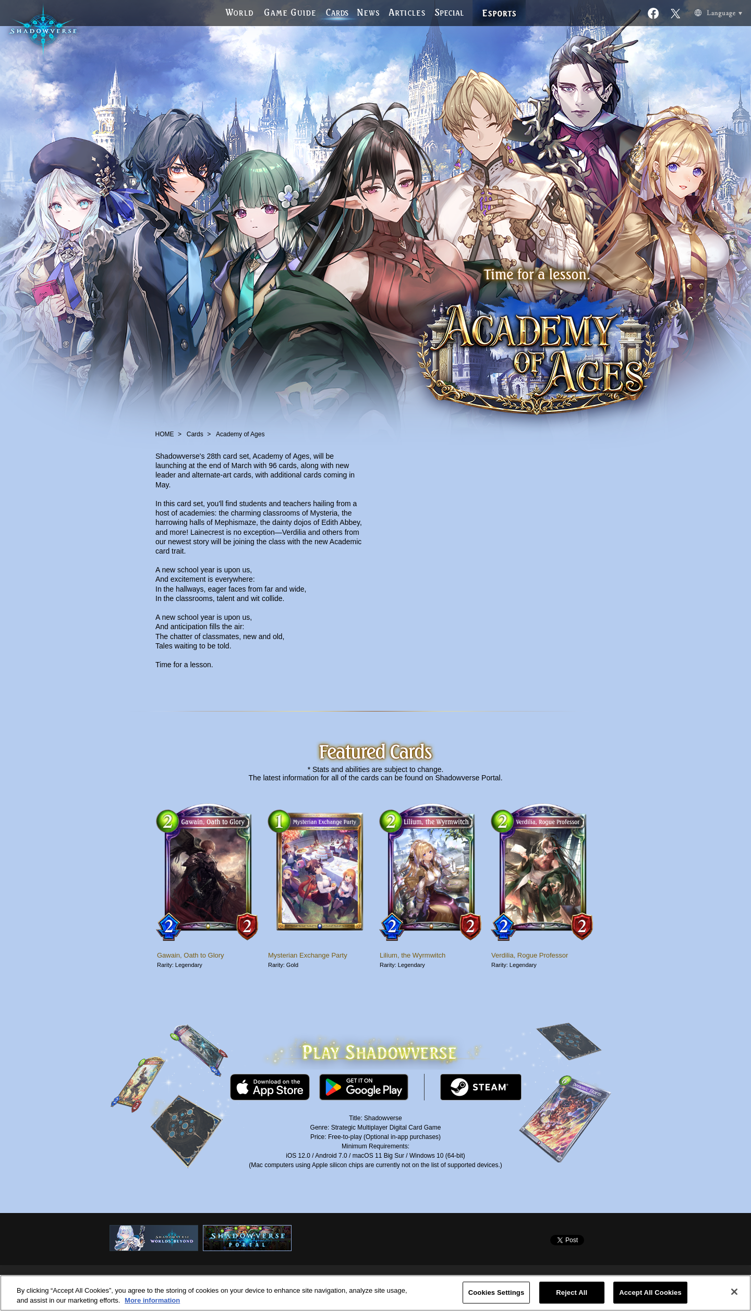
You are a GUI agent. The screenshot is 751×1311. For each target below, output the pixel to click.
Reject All (571, 1292)
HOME (164, 434)
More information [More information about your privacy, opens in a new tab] (152, 1300)
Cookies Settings (496, 1292)
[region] (375, 1293)
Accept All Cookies (650, 1292)
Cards (195, 434)
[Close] (734, 1291)
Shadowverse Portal (467, 778)
